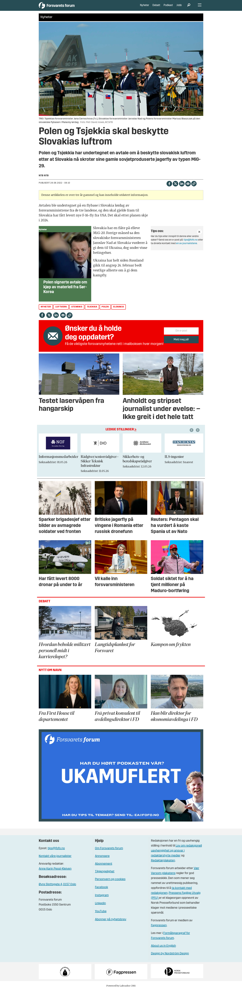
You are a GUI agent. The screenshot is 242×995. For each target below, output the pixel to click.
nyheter (46, 311)
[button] (198, 434)
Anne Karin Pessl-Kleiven (55, 873)
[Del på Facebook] (169, 188)
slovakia (118, 311)
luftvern (61, 311)
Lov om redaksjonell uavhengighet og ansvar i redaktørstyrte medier (176, 855)
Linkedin (100, 908)
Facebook (101, 892)
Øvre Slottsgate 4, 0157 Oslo (57, 889)
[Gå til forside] (67, 8)
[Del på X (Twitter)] (175, 188)
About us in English (163, 950)
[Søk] (188, 7)
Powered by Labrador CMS (121, 990)
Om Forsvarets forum (109, 853)
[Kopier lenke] (194, 188)
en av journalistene (186, 248)
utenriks (76, 311)
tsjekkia (92, 311)
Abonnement (103, 868)
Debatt (156, 7)
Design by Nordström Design (170, 958)
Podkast (168, 7)
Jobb (179, 7)
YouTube (100, 916)
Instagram (102, 900)
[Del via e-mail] (188, 188)
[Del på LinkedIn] (182, 188)
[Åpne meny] (199, 7)
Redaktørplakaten (163, 865)
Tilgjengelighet (104, 876)
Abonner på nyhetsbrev (110, 924)
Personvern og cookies (110, 883)
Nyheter (144, 7)
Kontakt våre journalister (55, 860)
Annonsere (102, 860)
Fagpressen (159, 930)
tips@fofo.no (191, 244)
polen (105, 311)
